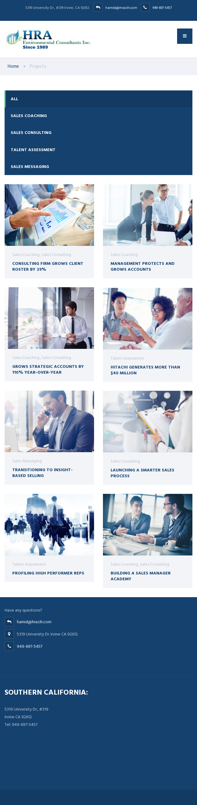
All (14, 98)
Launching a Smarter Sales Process (142, 478)
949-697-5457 (162, 8)
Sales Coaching (29, 115)
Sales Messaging (30, 166)
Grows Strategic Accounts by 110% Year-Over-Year (48, 370)
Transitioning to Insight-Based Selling (42, 475)
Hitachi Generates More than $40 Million (145, 376)
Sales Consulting (31, 132)
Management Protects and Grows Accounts (143, 266)
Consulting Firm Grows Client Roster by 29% (47, 266)
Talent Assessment (33, 149)
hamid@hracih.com (127, 8)
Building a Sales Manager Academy (141, 577)
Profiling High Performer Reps (48, 577)
